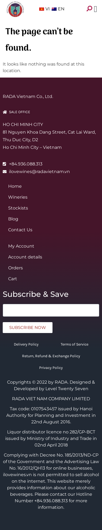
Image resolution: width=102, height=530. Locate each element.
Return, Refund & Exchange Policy (51, 356)
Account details (25, 257)
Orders (15, 267)
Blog (13, 218)
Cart (12, 278)
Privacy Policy (51, 367)
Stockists (18, 208)
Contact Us (20, 229)
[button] (95, 7)
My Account (21, 246)
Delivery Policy (26, 344)
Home (15, 186)
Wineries (17, 197)
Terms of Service (74, 344)
